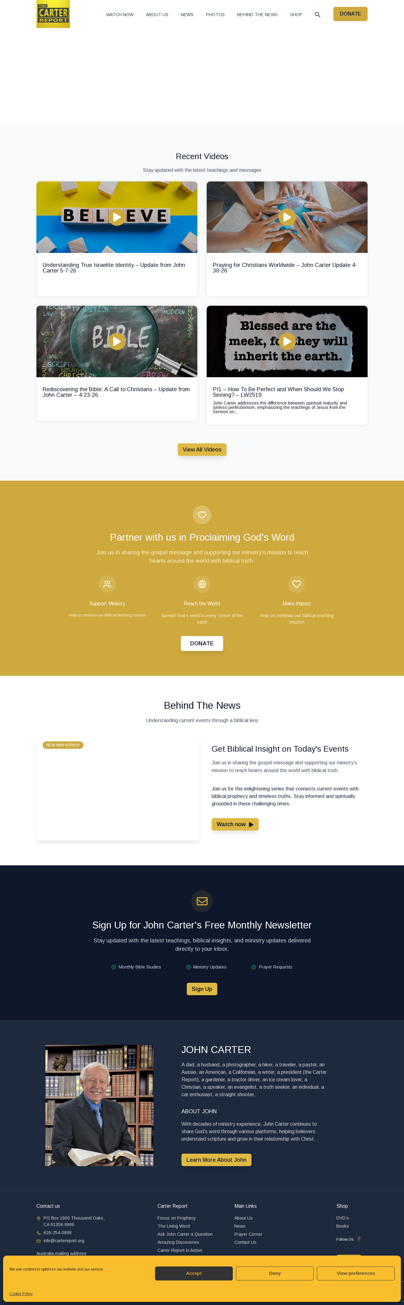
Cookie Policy (21, 1294)
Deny (275, 1273)
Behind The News (257, 14)
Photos (215, 14)
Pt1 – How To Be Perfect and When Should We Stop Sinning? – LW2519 (278, 392)
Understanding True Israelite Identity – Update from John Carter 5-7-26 (114, 268)
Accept (194, 1273)
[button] (317, 14)
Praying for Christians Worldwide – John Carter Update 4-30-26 (285, 268)
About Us (157, 14)
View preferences (356, 1273)
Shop (296, 14)
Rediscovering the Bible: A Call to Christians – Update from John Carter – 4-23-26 (116, 392)
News (187, 14)
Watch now (120, 14)
